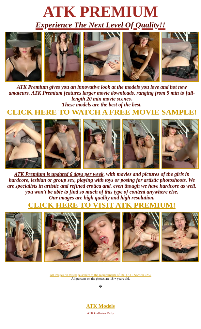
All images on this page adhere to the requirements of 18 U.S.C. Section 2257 (100, 275)
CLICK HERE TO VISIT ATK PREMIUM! (102, 205)
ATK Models (100, 306)
